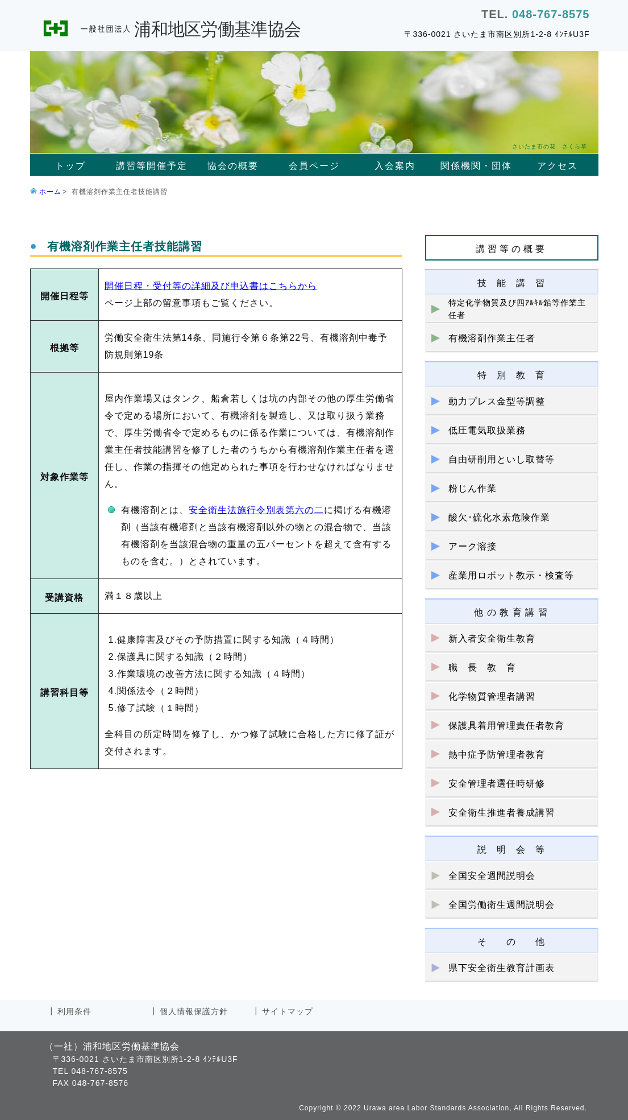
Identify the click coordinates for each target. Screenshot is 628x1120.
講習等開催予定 (152, 166)
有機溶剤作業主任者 (491, 338)
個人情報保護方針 (194, 1011)
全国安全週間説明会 (491, 876)
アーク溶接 (472, 546)
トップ (70, 166)
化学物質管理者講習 (491, 696)
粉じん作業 (472, 488)
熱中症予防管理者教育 (496, 754)
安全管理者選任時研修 (496, 783)
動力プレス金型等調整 (496, 401)
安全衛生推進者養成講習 (501, 812)
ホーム (50, 192)
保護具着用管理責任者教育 (506, 725)
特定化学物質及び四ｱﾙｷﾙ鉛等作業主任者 (517, 309)
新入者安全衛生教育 (491, 638)
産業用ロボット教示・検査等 (511, 575)
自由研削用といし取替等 (501, 459)
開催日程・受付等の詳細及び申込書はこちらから (211, 286)
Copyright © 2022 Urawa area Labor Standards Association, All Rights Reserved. (443, 1108)
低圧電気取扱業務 (487, 430)
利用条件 (74, 1011)
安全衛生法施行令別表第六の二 (256, 510)
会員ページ (314, 166)
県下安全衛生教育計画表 (501, 968)
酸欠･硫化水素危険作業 (499, 517)
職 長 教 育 (482, 667)
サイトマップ (287, 1011)
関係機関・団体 (476, 166)
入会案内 (395, 166)
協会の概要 (233, 166)
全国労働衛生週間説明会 (501, 905)
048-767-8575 (551, 14)
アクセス (557, 166)
